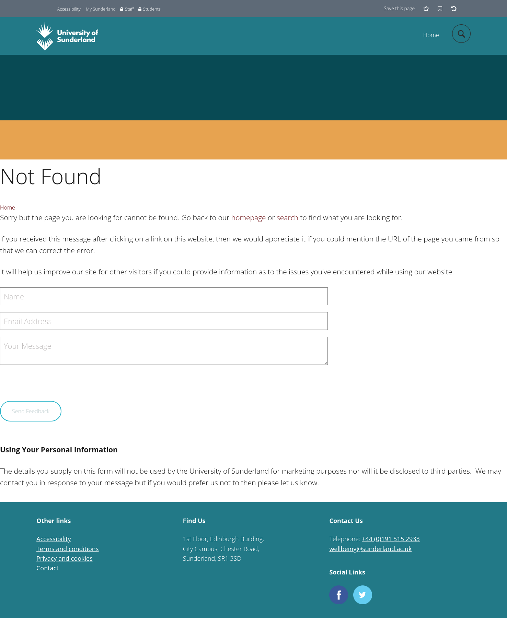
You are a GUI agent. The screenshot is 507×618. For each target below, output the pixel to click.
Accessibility (69, 9)
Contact (47, 568)
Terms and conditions (67, 549)
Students (149, 9)
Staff (127, 9)
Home (431, 35)
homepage (248, 217)
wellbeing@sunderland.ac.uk (370, 549)
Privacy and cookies (64, 558)
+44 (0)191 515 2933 (391, 539)
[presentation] (52, 387)
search (287, 217)
